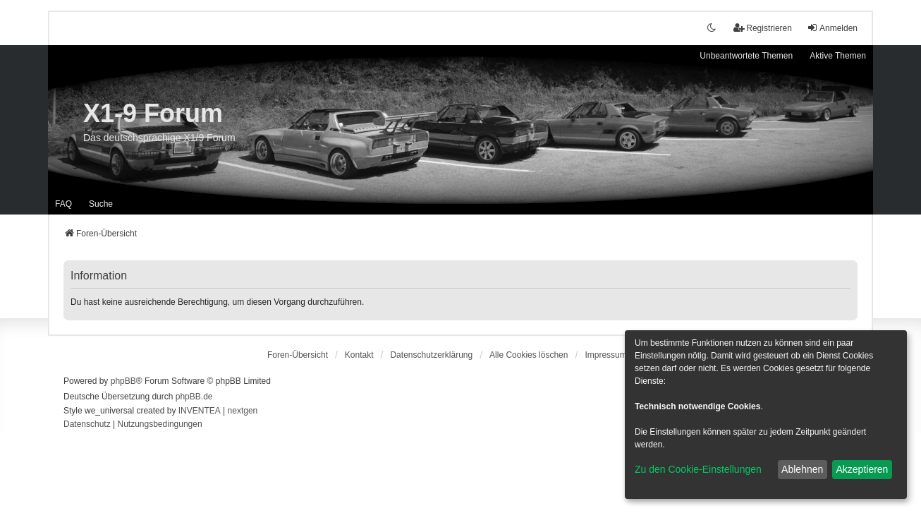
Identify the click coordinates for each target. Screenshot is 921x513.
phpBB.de (194, 397)
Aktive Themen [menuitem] (838, 56)
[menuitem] (431, 355)
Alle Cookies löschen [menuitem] (528, 355)
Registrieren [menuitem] (762, 28)
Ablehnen (802, 469)
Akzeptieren (862, 469)
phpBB (123, 381)
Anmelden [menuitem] (832, 28)
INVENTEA (199, 411)
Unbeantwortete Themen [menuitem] (746, 56)
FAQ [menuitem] (63, 204)
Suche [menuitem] (101, 204)
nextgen (243, 411)
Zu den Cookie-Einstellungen (698, 469)
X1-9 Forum (153, 113)
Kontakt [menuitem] (359, 355)
